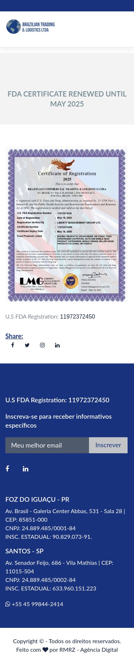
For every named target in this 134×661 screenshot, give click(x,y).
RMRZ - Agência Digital (88, 649)
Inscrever (108, 445)
